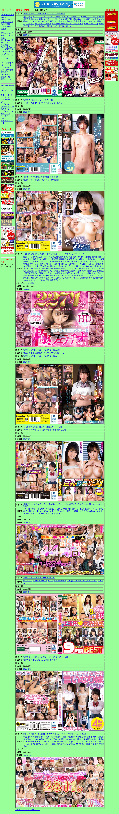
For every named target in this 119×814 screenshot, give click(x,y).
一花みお (46, 511)
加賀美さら (82, 271)
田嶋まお (42, 278)
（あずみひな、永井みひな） (49, 17)
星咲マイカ (31, 264)
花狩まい (57, 271)
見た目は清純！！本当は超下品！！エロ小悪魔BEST (44, 14)
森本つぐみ (89, 266)
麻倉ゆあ (30, 275)
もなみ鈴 (26, 103)
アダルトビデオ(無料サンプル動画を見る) (7, 106)
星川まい (73, 271)
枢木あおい (37, 21)
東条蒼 (69, 259)
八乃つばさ (71, 266)
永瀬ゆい (34, 103)
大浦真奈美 (30, 742)
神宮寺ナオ (27, 353)
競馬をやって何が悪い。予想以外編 (7, 35)
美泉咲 (65, 19)
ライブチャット (7, 116)
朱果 (59, 744)
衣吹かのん (33, 280)
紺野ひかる (65, 24)
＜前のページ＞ (21, 810)
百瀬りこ (64, 268)
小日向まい (41, 264)
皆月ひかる (56, 24)
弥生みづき (82, 737)
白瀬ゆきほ (88, 742)
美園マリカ (91, 271)
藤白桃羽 (88, 257)
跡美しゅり (27, 21)
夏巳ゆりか (70, 273)
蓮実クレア (69, 261)
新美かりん (99, 266)
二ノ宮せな (39, 271)
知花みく (49, 264)
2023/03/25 (27, 669)
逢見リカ (73, 737)
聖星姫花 (49, 280)
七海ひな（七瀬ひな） (90, 261)
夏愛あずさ (65, 271)
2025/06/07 (27, 112)
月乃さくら (78, 742)
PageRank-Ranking (8, 47)
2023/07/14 (27, 522)
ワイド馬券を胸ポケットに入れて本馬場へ (7, 65)
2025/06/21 (27, 35)
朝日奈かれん (89, 19)
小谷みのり (47, 257)
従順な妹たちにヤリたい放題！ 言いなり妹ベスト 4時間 (45, 657)
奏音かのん (44, 261)
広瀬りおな (42, 273)
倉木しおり (27, 581)
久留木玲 (75, 21)
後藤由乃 (38, 266)
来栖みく (53, 511)
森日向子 (45, 21)
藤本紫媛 (31, 509)
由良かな (34, 19)
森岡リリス (31, 26)
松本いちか (50, 19)
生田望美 (26, 273)
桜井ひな (26, 660)
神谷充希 (38, 739)
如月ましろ (27, 180)
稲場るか (68, 21)
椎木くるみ (58, 513)
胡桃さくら (30, 24)
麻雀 (3, 88)
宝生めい (34, 273)
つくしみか (58, 103)
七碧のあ (87, 24)
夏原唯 (63, 581)
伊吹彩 (69, 509)
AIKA (69, 275)
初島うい (34, 278)
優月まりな (37, 259)
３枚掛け (4, 45)
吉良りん (75, 275)
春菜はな (64, 744)
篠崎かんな (54, 266)
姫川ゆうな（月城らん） (33, 257)
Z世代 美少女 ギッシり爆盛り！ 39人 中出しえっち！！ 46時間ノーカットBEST (54, 734)
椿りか (95, 509)
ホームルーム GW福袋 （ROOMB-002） (39, 578)
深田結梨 (73, 257)
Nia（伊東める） (75, 268)
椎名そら (42, 737)
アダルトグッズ (7, 111)
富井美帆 (42, 268)
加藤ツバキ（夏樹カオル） (89, 275)
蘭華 (74, 509)
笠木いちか (62, 275)
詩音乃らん (86, 268)
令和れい (72, 744)
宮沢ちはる (84, 21)
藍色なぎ (42, 103)
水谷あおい (92, 259)
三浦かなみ (52, 273)
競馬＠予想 (5, 19)
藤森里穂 (87, 739)
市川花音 (100, 259)
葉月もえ (70, 511)
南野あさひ (91, 737)
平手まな (53, 275)
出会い (3, 118)
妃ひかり (57, 268)
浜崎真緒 (73, 264)
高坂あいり (27, 261)
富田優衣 (36, 353)
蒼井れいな (59, 278)
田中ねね (46, 275)
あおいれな (27, 17)
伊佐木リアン (31, 513)
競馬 (3, 86)
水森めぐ (42, 280)
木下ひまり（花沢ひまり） (91, 17)
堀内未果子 (85, 278)
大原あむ (94, 278)
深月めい (88, 509)
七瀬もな (66, 737)
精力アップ (5, 114)
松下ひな (58, 19)
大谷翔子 (53, 261)
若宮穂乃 (77, 261)
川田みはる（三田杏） (87, 264)
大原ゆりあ (82, 259)
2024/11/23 (27, 189)
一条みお (60, 21)
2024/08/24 (27, 289)
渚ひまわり (80, 509)
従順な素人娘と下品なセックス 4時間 (38, 100)
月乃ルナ (79, 739)
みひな (35, 17)
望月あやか (64, 257)
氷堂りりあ (48, 513)
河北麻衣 (26, 268)
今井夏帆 (34, 737)
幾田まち (53, 21)
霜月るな (39, 509)
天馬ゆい (79, 19)
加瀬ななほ (46, 259)
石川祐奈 (43, 581)
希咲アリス (39, 24)
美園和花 (72, 19)
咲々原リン (30, 511)
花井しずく (50, 278)
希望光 (54, 660)
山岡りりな (61, 509)
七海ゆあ (57, 264)
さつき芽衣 (44, 353)
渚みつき (94, 24)
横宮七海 (26, 737)
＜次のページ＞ (33, 810)
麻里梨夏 (62, 259)
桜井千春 (34, 268)
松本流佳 (49, 268)
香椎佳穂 (100, 271)
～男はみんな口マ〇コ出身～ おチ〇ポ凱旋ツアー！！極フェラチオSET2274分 (54, 254)
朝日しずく (89, 744)
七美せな (98, 744)
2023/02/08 (27, 755)
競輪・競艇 (9, 86)
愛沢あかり (61, 273)
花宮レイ (77, 511)
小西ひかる (76, 278)
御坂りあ (36, 261)
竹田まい (58, 737)
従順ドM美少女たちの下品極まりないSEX (40, 356)
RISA (45, 509)
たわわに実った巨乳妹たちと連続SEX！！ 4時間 (42, 427)
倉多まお (60, 261)
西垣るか (40, 513)
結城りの (92, 21)
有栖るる (46, 266)
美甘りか (29, 259)
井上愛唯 (56, 257)
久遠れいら (52, 509)
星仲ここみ (80, 744)
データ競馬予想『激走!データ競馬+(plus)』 (7, 51)
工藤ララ (47, 24)
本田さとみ (39, 742)
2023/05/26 (27, 592)
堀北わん (47, 742)
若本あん (53, 353)
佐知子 (73, 24)
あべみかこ (66, 17)
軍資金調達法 (6, 100)
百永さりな (62, 511)
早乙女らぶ (99, 19)
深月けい (58, 180)
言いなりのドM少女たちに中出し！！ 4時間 (40, 177)
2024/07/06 (27, 362)
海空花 (50, 581)
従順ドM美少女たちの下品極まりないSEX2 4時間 (42, 350)
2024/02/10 (27, 439)
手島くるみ (86, 511)
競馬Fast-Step (6, 79)
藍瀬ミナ (42, 19)
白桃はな (39, 744)
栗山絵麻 (30, 271)
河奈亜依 (55, 259)
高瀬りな (67, 26)
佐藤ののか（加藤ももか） (47, 26)
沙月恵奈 (79, 24)
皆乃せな (57, 280)
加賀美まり (30, 266)
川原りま (68, 278)
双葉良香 (45, 430)
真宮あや (38, 275)
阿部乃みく (75, 17)
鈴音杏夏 (36, 180)
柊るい (75, 259)
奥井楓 (61, 26)
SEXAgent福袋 (29, 283)
